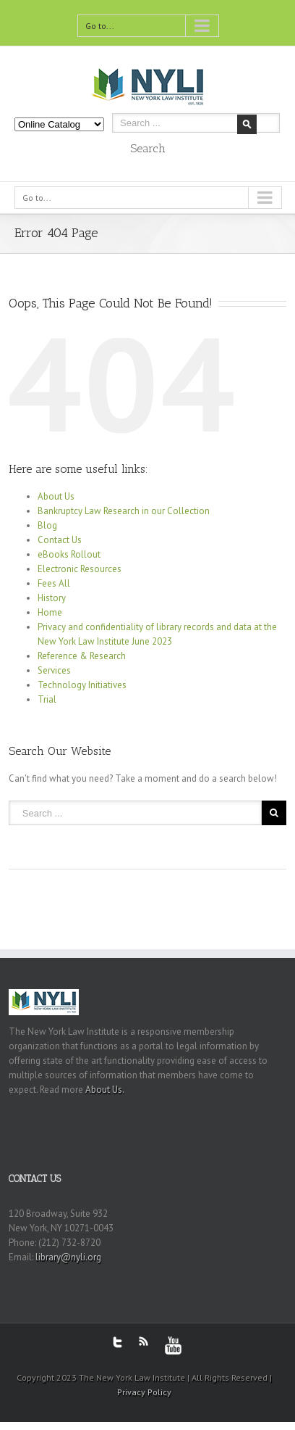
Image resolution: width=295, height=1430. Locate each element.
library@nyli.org (68, 1257)
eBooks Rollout (69, 554)
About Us (56, 496)
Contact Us (60, 540)
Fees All (54, 583)
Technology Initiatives (82, 685)
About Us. (104, 1089)
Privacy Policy (144, 1391)
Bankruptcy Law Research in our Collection (124, 511)
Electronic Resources (79, 569)
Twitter (117, 1342)
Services (54, 670)
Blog (47, 525)
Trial (47, 699)
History (52, 598)
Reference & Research (82, 656)
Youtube (173, 1345)
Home (50, 612)
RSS (143, 1341)
